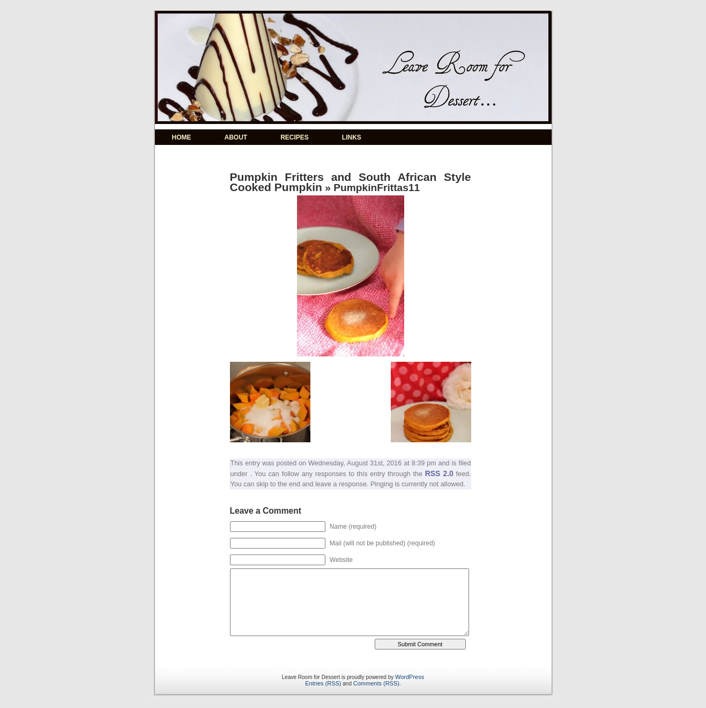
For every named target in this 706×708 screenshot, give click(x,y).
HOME (181, 137)
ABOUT (236, 137)
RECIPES (294, 137)
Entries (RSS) (323, 683)
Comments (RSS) (376, 683)
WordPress (409, 677)
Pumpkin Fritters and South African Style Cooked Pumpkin (350, 182)
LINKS (351, 137)
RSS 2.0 (439, 473)
